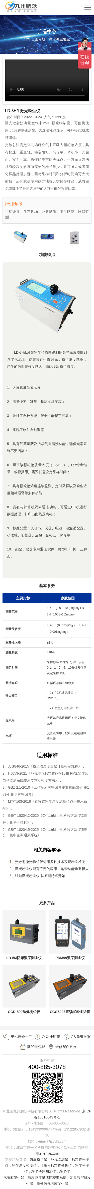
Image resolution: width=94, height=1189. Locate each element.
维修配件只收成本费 (61, 1047)
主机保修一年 (17, 1036)
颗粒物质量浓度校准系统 (47, 1177)
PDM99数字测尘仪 (70, 958)
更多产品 (47, 903)
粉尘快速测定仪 (43, 1171)
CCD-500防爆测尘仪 (24, 1012)
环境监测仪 (59, 1159)
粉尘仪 (64, 1171)
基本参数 (47, 586)
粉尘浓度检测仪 (24, 1165)
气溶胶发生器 (13, 1177)
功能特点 (47, 255)
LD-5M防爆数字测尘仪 (24, 958)
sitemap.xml (49, 1153)
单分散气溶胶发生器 (52, 1183)
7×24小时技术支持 (47, 1037)
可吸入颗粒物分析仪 (56, 1165)
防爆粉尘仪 (38, 1159)
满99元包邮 (32, 1047)
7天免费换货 (76, 1036)
